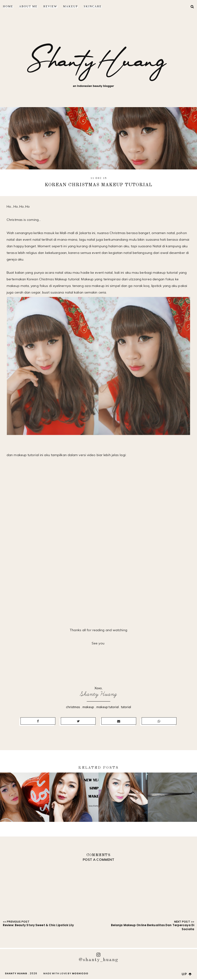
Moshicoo (80, 973)
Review (50, 6)
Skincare (93, 6)
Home (8, 6)
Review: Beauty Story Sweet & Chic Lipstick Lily (38, 925)
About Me (28, 6)
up (187, 974)
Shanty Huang (98, 694)
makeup (88, 707)
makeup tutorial (107, 707)
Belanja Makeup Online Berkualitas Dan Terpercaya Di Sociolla (152, 927)
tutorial (126, 707)
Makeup (70, 6)
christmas (73, 707)
